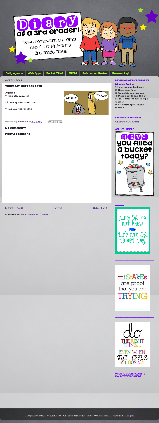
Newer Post (14, 208)
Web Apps (34, 73)
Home (57, 208)
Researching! (120, 73)
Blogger (130, 415)
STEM (73, 73)
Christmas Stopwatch (127, 121)
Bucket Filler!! (54, 73)
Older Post (100, 208)
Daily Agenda (14, 73)
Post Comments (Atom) (34, 214)
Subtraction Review (94, 73)
